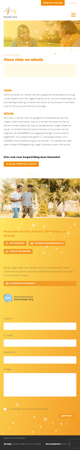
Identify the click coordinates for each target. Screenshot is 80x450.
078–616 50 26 (15, 243)
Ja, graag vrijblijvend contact (21, 164)
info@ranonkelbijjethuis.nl (47, 243)
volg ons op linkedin (18, 251)
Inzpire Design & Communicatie (22, 444)
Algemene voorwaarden (14, 438)
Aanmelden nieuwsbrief (20, 283)
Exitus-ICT (58, 444)
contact (72, 2)
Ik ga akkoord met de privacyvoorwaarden (28, 409)
